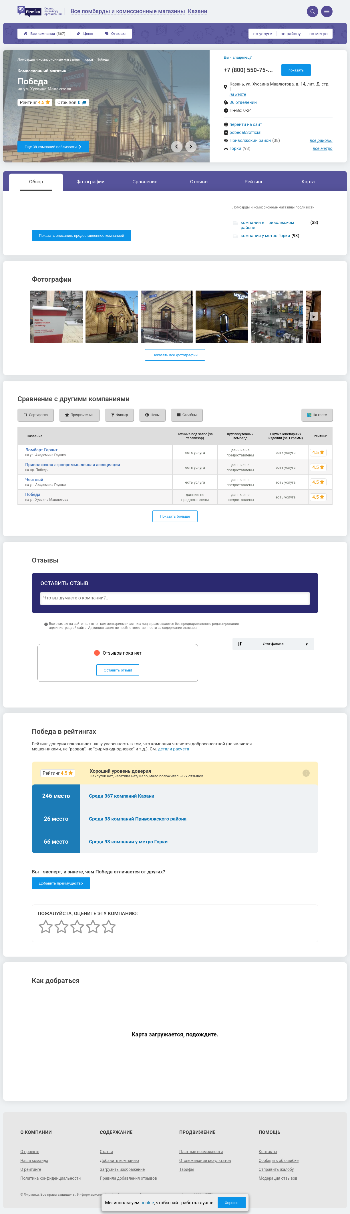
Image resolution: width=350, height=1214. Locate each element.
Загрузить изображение (122, 1169)
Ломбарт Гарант (41, 449)
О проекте (29, 1151)
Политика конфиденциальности (50, 1178)
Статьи (106, 1151)
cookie (147, 1202)
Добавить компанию (119, 1160)
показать (296, 70)
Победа (32, 494)
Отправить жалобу (276, 1169)
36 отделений (243, 102)
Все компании (44, 33)
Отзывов (69, 102)
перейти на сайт (246, 124)
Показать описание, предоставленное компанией (81, 235)
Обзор (36, 181)
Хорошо (231, 1203)
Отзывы (115, 33)
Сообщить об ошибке (279, 1160)
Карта (308, 181)
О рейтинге (30, 1169)
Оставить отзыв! (118, 670)
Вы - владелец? (238, 57)
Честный (34, 479)
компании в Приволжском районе (267, 225)
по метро (318, 33)
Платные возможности (201, 1151)
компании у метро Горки (265, 235)
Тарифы (186, 1169)
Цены (85, 33)
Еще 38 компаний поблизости (53, 147)
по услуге (262, 33)
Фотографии (91, 181)
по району (291, 33)
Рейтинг (253, 181)
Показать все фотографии (175, 355)
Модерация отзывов (278, 1178)
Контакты (268, 1151)
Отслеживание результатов (205, 1160)
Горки (235, 148)
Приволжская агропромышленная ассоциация (72, 464)
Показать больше (175, 516)
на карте (238, 94)
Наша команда (34, 1160)
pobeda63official (246, 132)
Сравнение (144, 181)
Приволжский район (250, 140)
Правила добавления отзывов (128, 1178)
